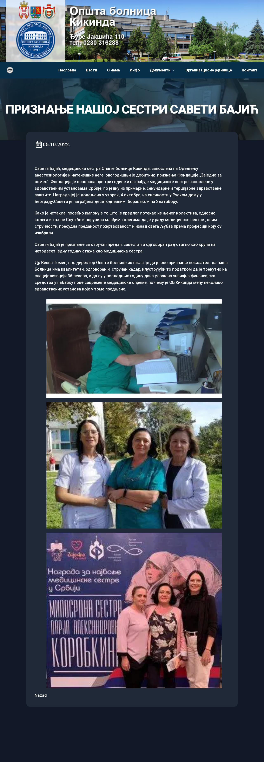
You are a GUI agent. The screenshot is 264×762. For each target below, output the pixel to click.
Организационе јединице (208, 70)
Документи (163, 70)
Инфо (135, 70)
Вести (91, 70)
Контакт (249, 70)
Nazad (41, 695)
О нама (113, 70)
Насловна (67, 70)
